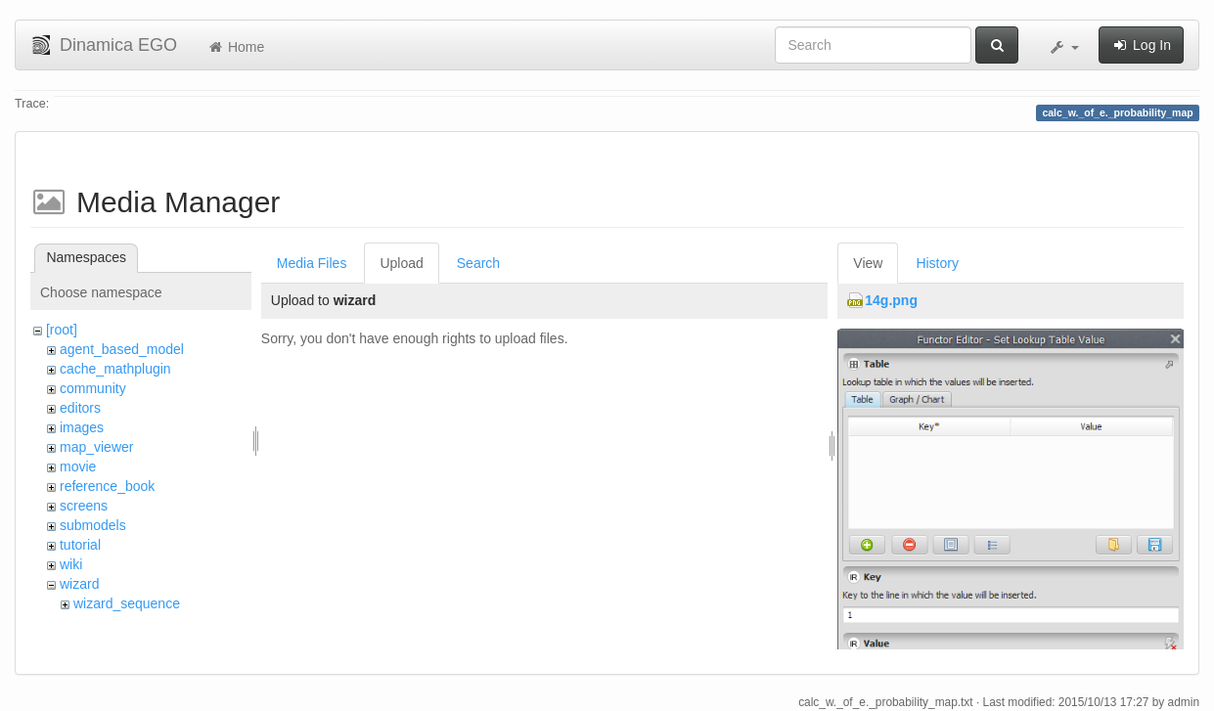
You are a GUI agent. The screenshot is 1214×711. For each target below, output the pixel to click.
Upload (401, 263)
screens (84, 505)
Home (235, 47)
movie (78, 466)
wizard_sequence (126, 603)
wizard (79, 584)
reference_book (107, 486)
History (937, 263)
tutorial (80, 545)
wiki (71, 564)
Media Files (312, 263)
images (82, 427)
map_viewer (96, 447)
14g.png (891, 300)
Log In (1141, 45)
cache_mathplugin (115, 369)
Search (478, 263)
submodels (93, 525)
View (867, 263)
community (93, 388)
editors (80, 408)
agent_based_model (122, 349)
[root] (61, 329)
